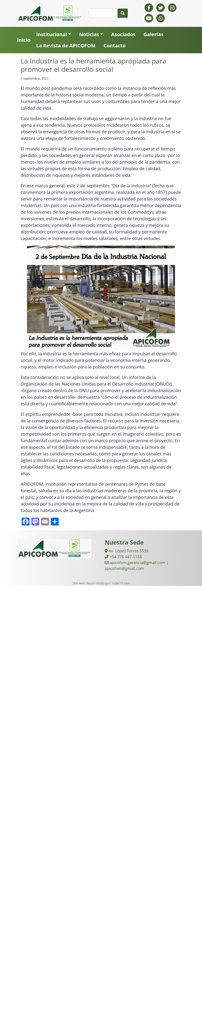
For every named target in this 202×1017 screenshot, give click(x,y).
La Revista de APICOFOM (66, 45)
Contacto (115, 45)
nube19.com (121, 583)
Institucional (51, 34)
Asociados (123, 34)
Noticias (89, 34)
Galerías (154, 34)
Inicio (23, 40)
